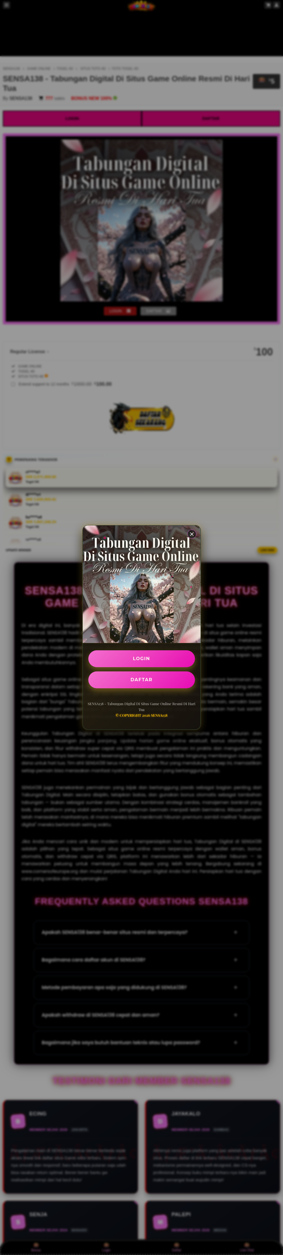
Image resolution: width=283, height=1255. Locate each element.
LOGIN (141, 658)
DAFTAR (142, 679)
